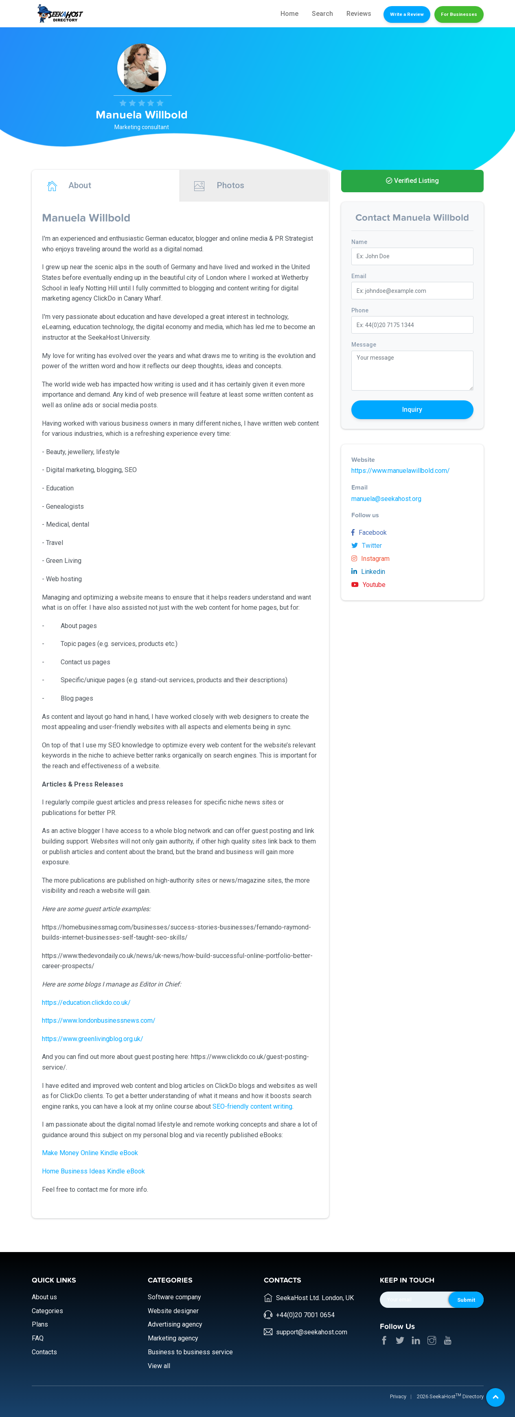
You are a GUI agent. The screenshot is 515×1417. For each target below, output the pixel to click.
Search (322, 14)
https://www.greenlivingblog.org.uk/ (93, 1039)
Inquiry (412, 409)
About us (44, 1297)
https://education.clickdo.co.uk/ (86, 1002)
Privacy (398, 1396)
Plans (40, 1324)
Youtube (368, 585)
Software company (174, 1297)
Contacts (44, 1352)
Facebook (369, 532)
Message (363, 344)
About (68, 186)
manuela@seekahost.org (386, 499)
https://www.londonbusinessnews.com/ (99, 1020)
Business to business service (190, 1352)
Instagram (370, 558)
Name (359, 242)
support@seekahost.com (311, 1332)
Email (358, 276)
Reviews (358, 14)
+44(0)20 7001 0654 (305, 1315)
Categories (47, 1311)
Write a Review (407, 14)
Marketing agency (173, 1338)
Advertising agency (175, 1324)
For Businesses (459, 14)
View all (159, 1366)
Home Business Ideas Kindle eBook (93, 1171)
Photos (219, 186)
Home (289, 14)
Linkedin (368, 572)
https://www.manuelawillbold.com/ (400, 471)
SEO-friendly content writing (252, 1106)
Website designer (173, 1311)
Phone (359, 310)
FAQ (38, 1338)
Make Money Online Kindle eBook (90, 1153)
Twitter (366, 545)
